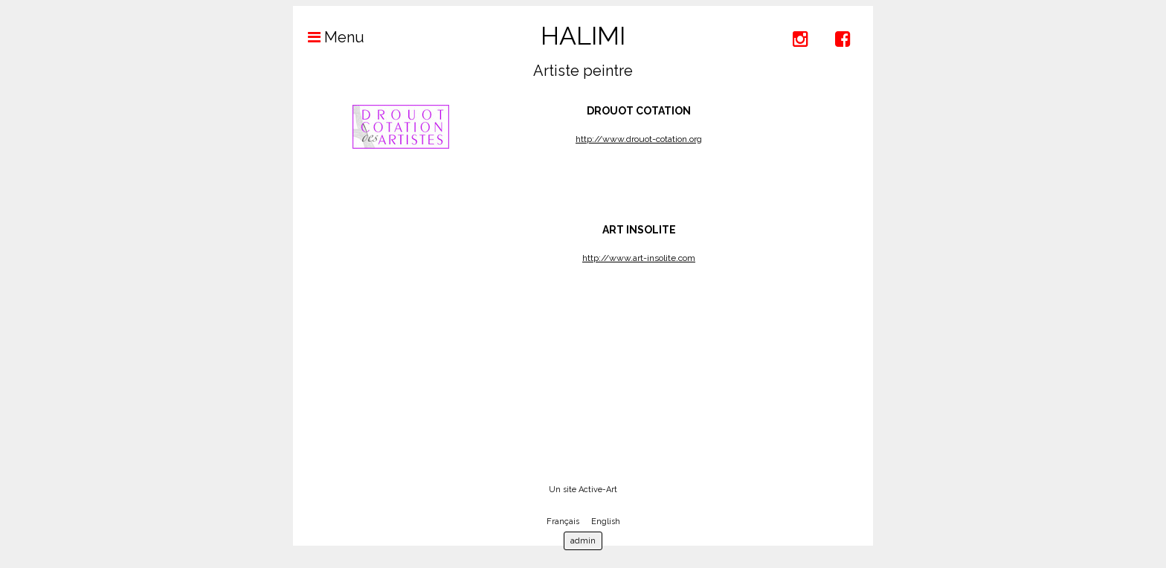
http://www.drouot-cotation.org (639, 139)
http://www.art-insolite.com (638, 258)
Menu (328, 37)
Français (563, 521)
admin (583, 541)
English (605, 521)
